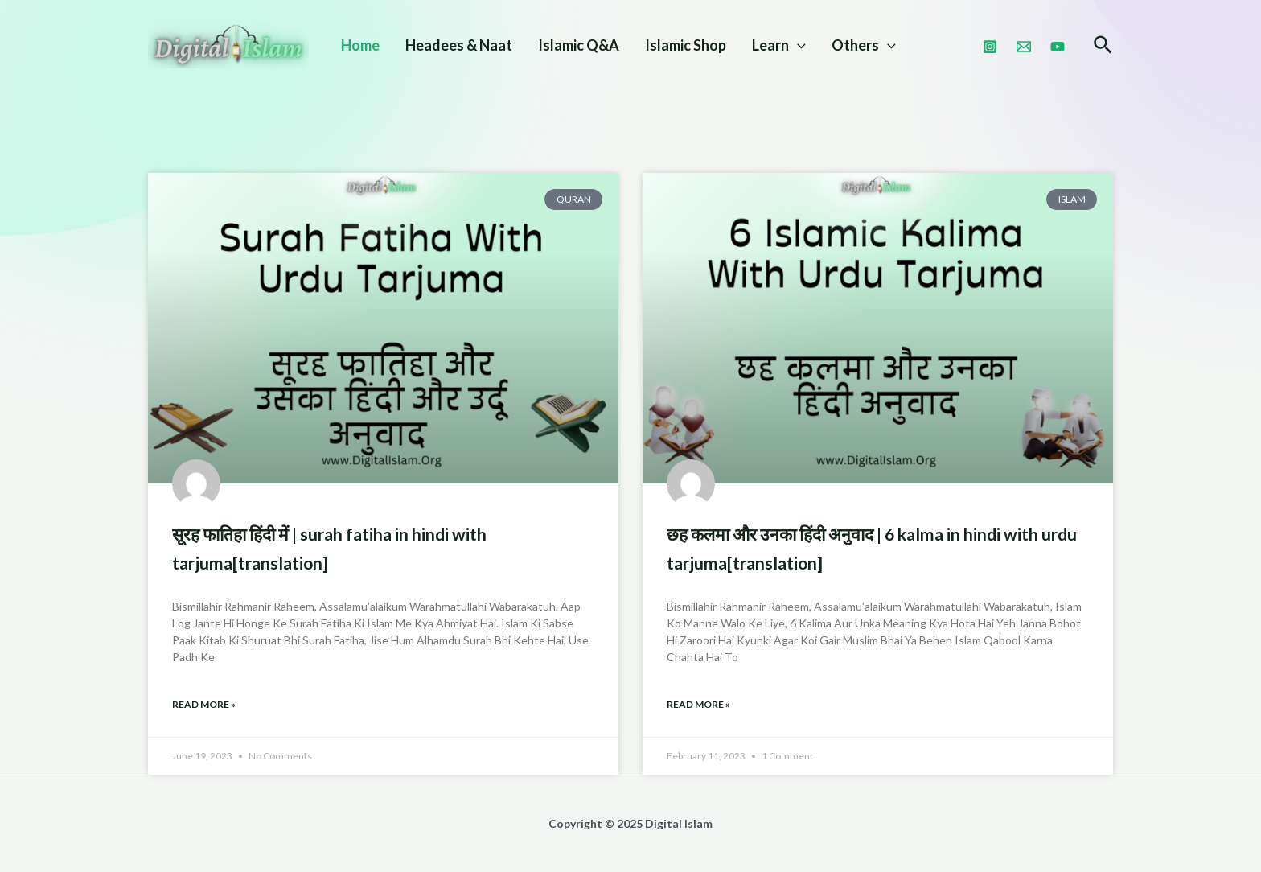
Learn (779, 45)
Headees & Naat (458, 45)
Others (864, 45)
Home (360, 45)
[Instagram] (990, 46)
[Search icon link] (1104, 47)
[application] (797, 45)
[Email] (1024, 46)
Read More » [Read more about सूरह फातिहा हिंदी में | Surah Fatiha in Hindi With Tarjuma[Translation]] (204, 704)
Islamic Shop (685, 45)
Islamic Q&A (578, 45)
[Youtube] (1057, 46)
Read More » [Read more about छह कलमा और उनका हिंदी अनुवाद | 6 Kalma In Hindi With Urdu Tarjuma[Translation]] (698, 704)
